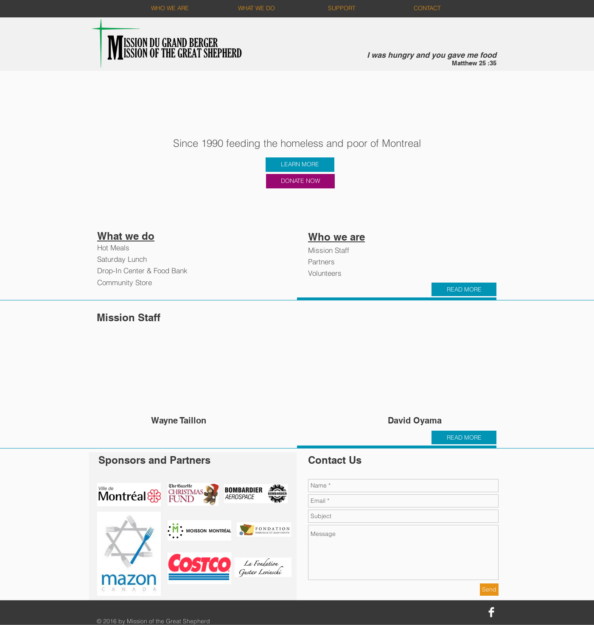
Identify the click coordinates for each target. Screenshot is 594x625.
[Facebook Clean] (491, 612)
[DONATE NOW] (300, 181)
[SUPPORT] (341, 8)
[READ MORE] (463, 289)
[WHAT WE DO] (256, 8)
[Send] (489, 589)
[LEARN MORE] (300, 164)
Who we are (336, 237)
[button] (179, 382)
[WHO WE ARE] (170, 8)
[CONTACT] (427, 8)
